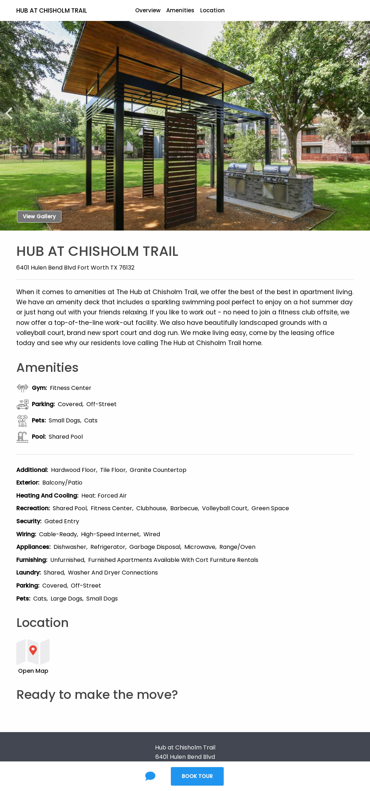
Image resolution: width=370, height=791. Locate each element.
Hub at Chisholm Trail (51, 10)
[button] (156, 656)
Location (212, 10)
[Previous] (12, 110)
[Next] (358, 110)
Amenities (180, 10)
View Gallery (39, 216)
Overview (147, 10)
